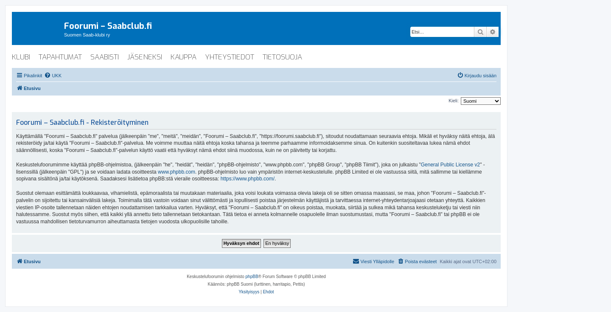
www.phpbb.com (176, 172)
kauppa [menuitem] (183, 57)
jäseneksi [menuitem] (144, 57)
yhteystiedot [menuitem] (229, 57)
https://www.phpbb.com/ (248, 179)
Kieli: (453, 100)
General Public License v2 (450, 165)
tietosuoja (282, 57)
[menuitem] (53, 75)
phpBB (252, 276)
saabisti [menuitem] (104, 57)
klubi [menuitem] (21, 57)
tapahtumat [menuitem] (60, 57)
